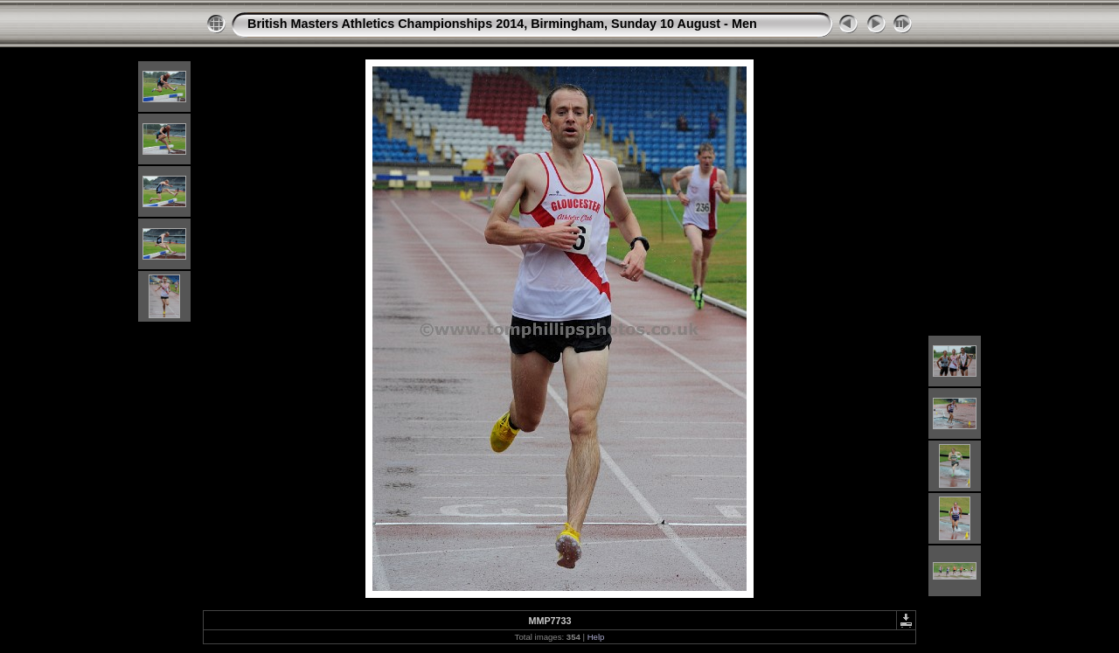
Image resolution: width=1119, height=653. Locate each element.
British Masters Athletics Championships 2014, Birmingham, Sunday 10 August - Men (502, 24)
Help (596, 637)
